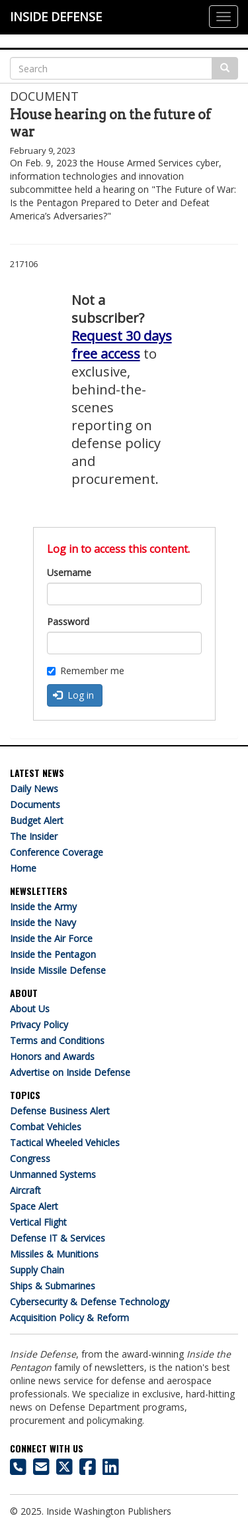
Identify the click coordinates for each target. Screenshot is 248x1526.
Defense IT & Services (57, 1238)
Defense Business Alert (60, 1110)
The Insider (34, 836)
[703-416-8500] (18, 1470)
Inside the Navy (43, 922)
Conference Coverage (56, 852)
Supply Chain (37, 1269)
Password (68, 621)
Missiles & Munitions (54, 1254)
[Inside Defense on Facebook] (87, 1470)
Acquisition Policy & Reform (69, 1317)
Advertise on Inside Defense (70, 1072)
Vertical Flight (38, 1222)
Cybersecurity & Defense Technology (89, 1301)
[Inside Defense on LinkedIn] (111, 1470)
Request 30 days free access (121, 345)
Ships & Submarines (52, 1285)
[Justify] (223, 16)
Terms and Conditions (57, 1040)
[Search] (111, 68)
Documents (35, 804)
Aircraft (25, 1190)
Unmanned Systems (53, 1174)
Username (69, 572)
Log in (73, 695)
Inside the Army (43, 906)
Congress (30, 1158)
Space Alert (34, 1206)
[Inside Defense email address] (41, 1470)
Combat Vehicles (45, 1126)
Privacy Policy (39, 1024)
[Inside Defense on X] (64, 1470)
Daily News (34, 788)
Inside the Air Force (51, 938)
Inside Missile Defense (58, 970)
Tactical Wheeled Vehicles (65, 1142)
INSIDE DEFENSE (56, 17)
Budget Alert (36, 820)
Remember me (85, 670)
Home (23, 868)
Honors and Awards (52, 1056)
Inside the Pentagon (53, 954)
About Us (30, 1008)
